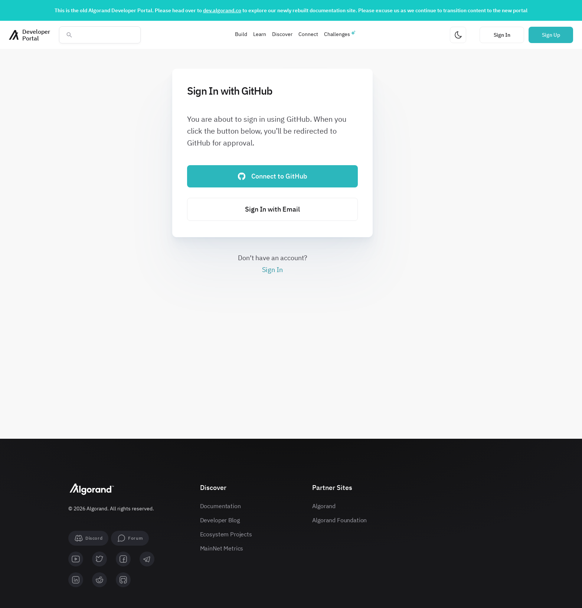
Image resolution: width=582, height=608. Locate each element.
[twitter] (99, 559)
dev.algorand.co (222, 10)
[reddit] (99, 579)
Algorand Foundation (339, 520)
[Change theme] (458, 35)
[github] (123, 579)
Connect (308, 34)
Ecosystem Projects (226, 534)
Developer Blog (220, 520)
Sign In (502, 35)
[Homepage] (29, 35)
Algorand (324, 506)
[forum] (130, 538)
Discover (282, 34)
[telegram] (147, 559)
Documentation (220, 506)
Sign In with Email (272, 209)
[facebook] (123, 559)
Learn (259, 34)
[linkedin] (75, 579)
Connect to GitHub (272, 176)
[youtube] (75, 559)
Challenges (337, 34)
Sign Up (551, 35)
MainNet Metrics (221, 548)
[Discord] (88, 538)
